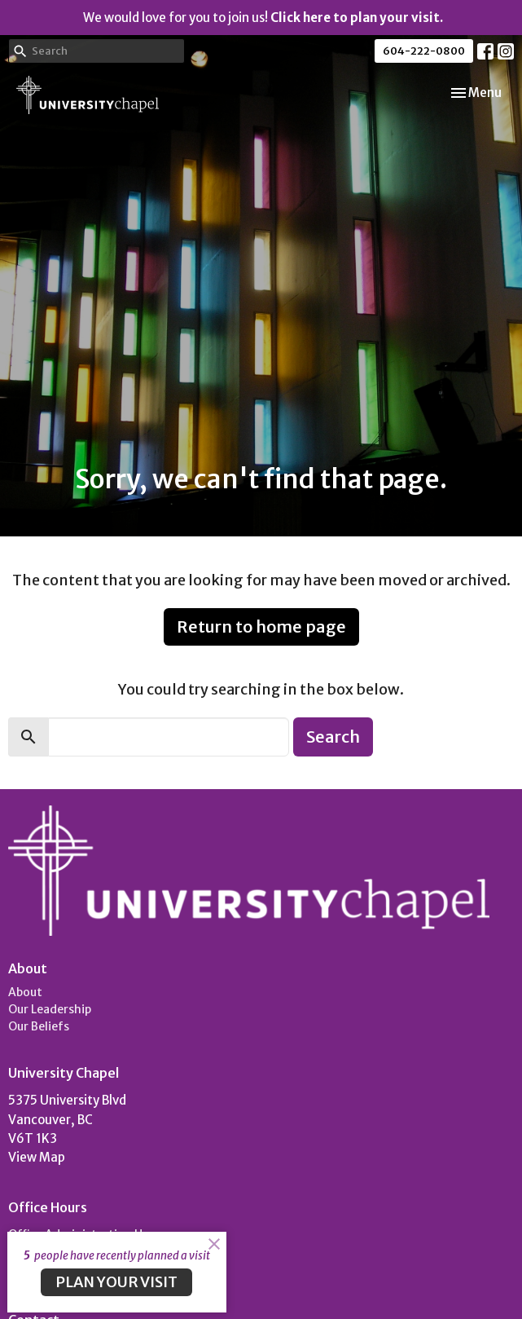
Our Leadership (49, 1009)
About (25, 992)
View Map (36, 1157)
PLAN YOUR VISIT (116, 1282)
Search (333, 736)
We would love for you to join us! (263, 17)
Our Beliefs (38, 1026)
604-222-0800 (424, 51)
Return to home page (261, 626)
